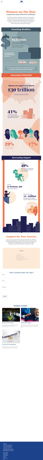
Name (3, 274)
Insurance (5, 458)
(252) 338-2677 (9, 445)
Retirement (5, 454)
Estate (4, 456)
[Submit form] (4, 296)
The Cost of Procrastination (9, 344)
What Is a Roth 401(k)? (8, 322)
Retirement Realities (26, 322)
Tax (4, 459)
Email (3, 280)
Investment (5, 455)
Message (4, 287)
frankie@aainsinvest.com (8, 450)
